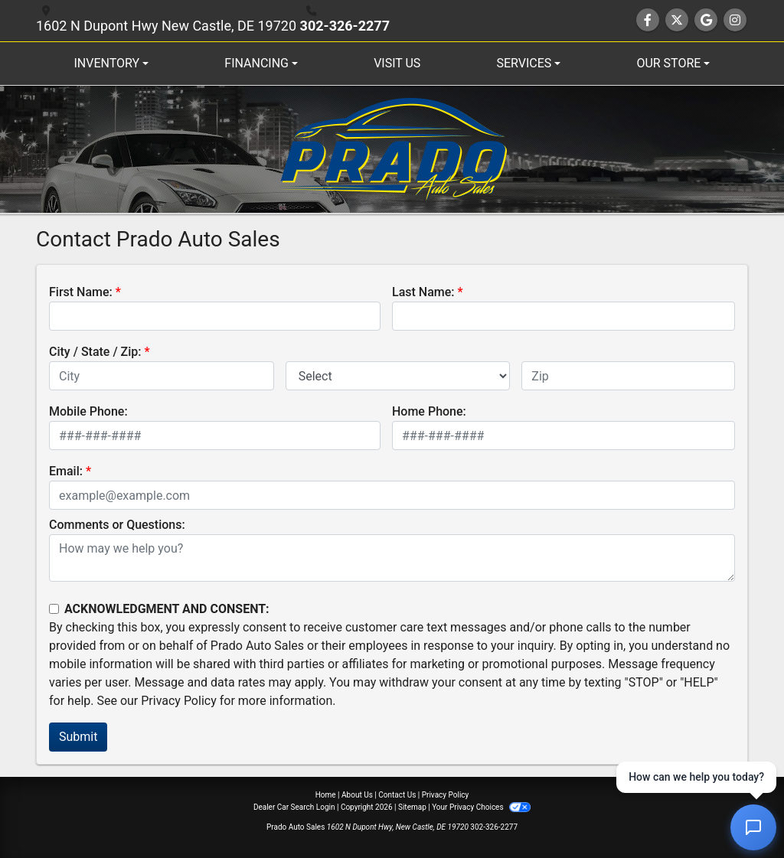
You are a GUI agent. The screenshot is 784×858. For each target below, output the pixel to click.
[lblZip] (628, 375)
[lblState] (398, 375)
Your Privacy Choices (481, 807)
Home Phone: (429, 411)
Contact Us (397, 795)
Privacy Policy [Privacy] (445, 795)
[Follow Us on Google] (705, 20)
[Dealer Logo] (392, 149)
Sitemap (412, 807)
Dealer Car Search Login (294, 807)
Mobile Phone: (88, 411)
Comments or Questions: (117, 524)
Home (325, 795)
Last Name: (423, 292)
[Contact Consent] (54, 609)
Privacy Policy (179, 700)
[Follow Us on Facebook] (647, 20)
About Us (357, 795)
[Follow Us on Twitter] (676, 20)
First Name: (81, 292)
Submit (78, 736)
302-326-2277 (345, 26)
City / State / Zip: (95, 351)
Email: (66, 471)
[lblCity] (161, 375)
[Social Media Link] (735, 20)
